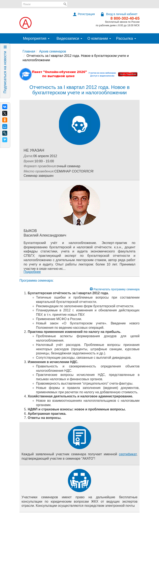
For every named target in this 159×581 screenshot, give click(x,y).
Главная (29, 51)
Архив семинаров (52, 51)
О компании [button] (99, 38)
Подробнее (32, 272)
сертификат (127, 454)
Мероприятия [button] (36, 38)
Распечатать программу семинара (115, 289)
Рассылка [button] (126, 38)
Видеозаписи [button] (69, 38)
